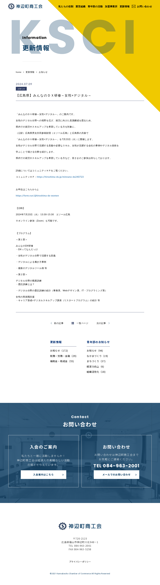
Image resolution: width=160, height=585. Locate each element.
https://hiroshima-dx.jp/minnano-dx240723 (60, 176)
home (18, 72)
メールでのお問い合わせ (116, 474)
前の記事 (58, 323)
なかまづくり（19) (97, 356)
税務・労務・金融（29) (63, 356)
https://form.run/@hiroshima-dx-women (37, 195)
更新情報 (125, 6)
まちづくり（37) (96, 361)
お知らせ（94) (95, 350)
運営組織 (81, 6)
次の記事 (101, 323)
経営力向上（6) (95, 366)
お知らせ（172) (59, 350)
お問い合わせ (142, 6)
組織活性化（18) (96, 371)
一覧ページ (80, 323)
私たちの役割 (65, 6)
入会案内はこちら (43, 474)
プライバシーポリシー (80, 561)
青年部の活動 (95, 6)
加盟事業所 (111, 6)
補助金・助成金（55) (62, 361)
